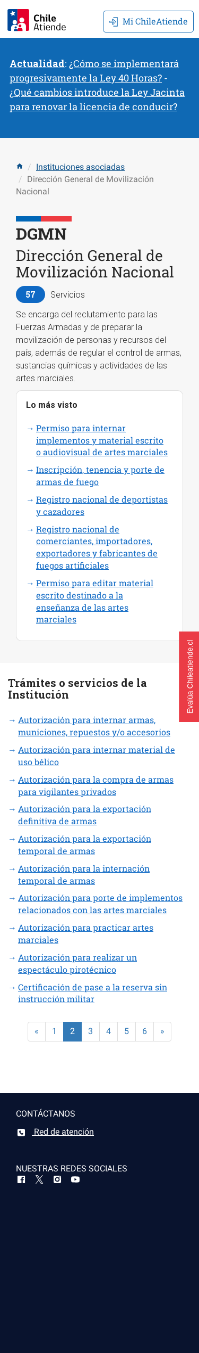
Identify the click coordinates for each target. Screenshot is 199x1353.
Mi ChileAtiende (148, 21)
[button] (189, 677)
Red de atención (55, 1132)
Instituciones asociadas (80, 167)
